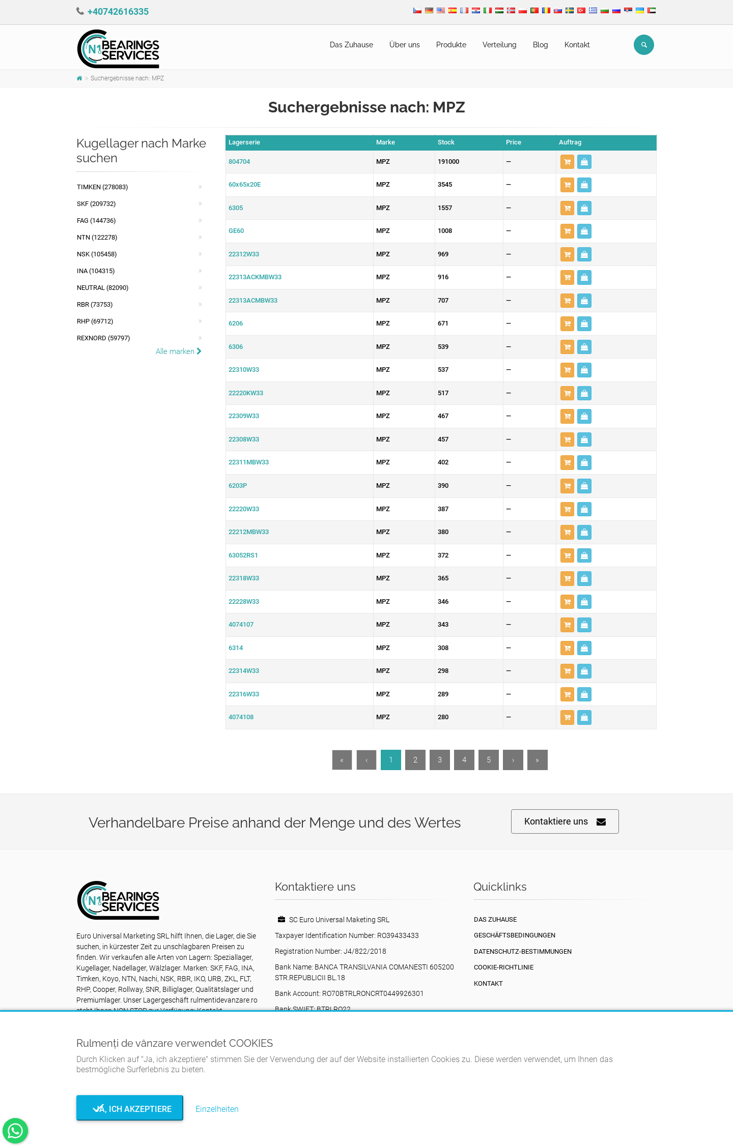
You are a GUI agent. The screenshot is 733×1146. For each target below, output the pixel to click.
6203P (238, 485)
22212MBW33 (249, 532)
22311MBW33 (249, 462)
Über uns (404, 45)
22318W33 (244, 578)
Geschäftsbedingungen (514, 935)
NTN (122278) (97, 237)
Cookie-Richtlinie (503, 967)
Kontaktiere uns (565, 822)
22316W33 (244, 694)
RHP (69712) (95, 321)
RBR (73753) (95, 304)
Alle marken (179, 351)
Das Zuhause (351, 45)
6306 (236, 346)
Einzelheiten (217, 1109)
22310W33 (244, 369)
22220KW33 (246, 393)
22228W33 (244, 601)
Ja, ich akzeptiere (130, 1109)
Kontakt (577, 45)
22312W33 (244, 254)
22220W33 (244, 509)
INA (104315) (96, 271)
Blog (540, 45)
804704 (239, 161)
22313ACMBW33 (253, 300)
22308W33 (244, 439)
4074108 (241, 717)
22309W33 (244, 416)
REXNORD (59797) (103, 338)
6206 (236, 323)
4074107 (241, 624)
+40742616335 (118, 11)
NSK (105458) (97, 254)
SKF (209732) (96, 204)
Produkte (451, 45)
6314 (236, 648)
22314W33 (244, 670)
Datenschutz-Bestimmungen (523, 951)
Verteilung (500, 45)
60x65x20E (245, 184)
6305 (236, 208)
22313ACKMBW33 (255, 277)
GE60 (236, 230)
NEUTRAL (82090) (103, 287)
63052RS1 (243, 555)
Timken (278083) (102, 187)
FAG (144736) (96, 220)
